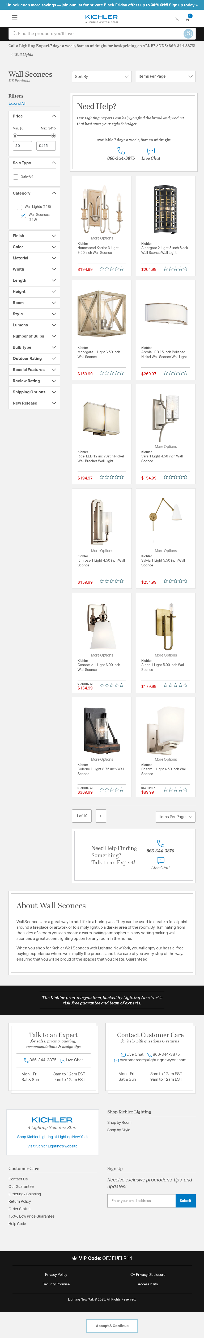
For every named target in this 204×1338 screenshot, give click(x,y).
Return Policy (19, 1202)
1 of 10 (81, 816)
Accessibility (148, 1284)
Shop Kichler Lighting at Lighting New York (52, 1137)
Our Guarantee (21, 1187)
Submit (185, 1201)
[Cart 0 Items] (190, 19)
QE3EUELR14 (117, 1258)
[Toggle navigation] (14, 18)
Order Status (19, 1209)
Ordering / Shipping (24, 1194)
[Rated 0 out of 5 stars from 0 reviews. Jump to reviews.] (113, 268)
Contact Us (18, 1179)
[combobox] (102, 34)
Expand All (17, 104)
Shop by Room (119, 1123)
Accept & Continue (112, 1326)
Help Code (17, 1224)
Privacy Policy (56, 1275)
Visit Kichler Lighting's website (52, 1146)
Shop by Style (118, 1130)
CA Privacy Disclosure (147, 1275)
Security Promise (56, 1284)
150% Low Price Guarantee (31, 1216)
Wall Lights (22, 54)
